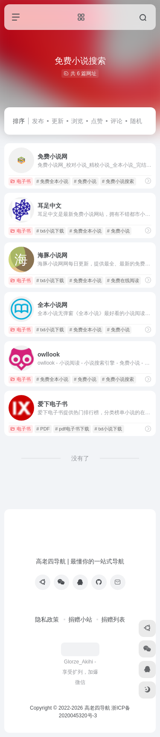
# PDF (42, 428)
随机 (136, 121)
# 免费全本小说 (52, 181)
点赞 (97, 121)
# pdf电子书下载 (72, 428)
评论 (116, 121)
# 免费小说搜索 (118, 181)
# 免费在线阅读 (123, 280)
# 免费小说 (85, 181)
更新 (58, 121)
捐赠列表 (113, 619)
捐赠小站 (80, 619)
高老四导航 (97, 708)
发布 (38, 121)
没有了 (80, 458)
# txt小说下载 (50, 230)
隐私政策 (47, 619)
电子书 (20, 181)
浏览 (77, 121)
